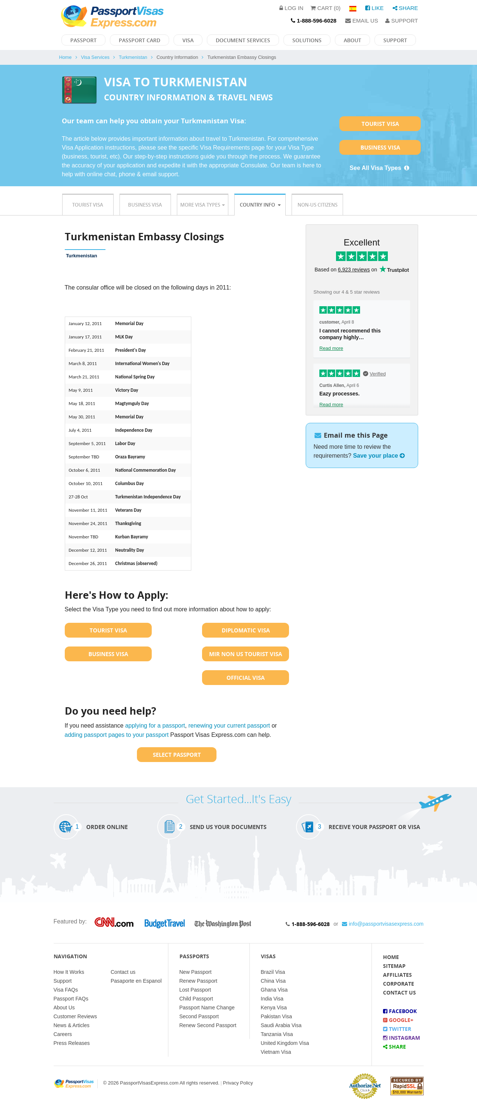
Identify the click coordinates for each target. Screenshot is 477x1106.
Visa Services (95, 57)
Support (401, 20)
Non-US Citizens (317, 204)
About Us (64, 1007)
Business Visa (380, 147)
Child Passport (196, 999)
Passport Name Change (207, 1007)
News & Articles (72, 1025)
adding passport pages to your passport (117, 735)
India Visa (272, 999)
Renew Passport (198, 981)
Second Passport (199, 1016)
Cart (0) (325, 8)
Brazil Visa (273, 972)
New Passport (195, 972)
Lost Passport (195, 990)
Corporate (398, 983)
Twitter (397, 1028)
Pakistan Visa (276, 1016)
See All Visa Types (380, 168)
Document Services (243, 40)
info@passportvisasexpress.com (383, 924)
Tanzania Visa (277, 1034)
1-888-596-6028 (311, 924)
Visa (188, 40)
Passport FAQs (71, 999)
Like (374, 8)
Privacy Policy (238, 1083)
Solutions (307, 40)
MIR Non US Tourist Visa (245, 654)
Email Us (361, 20)
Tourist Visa (380, 123)
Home (65, 57)
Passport (83, 40)
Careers (63, 1034)
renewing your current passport (229, 725)
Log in (291, 8)
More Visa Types (202, 204)
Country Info (260, 204)
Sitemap (394, 965)
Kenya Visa (274, 1007)
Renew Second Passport (207, 1025)
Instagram (401, 1037)
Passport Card (139, 40)
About (352, 40)
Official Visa (245, 677)
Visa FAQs (66, 990)
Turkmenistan (133, 57)
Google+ (398, 1019)
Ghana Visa (274, 990)
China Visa (273, 981)
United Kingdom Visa (285, 1043)
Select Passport (177, 754)
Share (405, 8)
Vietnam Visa (276, 1052)
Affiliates (397, 974)
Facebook (400, 1011)
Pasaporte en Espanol (136, 981)
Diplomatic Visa (246, 630)
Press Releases (72, 1043)
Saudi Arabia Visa (281, 1025)
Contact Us (399, 992)
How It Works (69, 972)
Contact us (123, 972)
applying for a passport (155, 725)
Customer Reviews (75, 1016)
